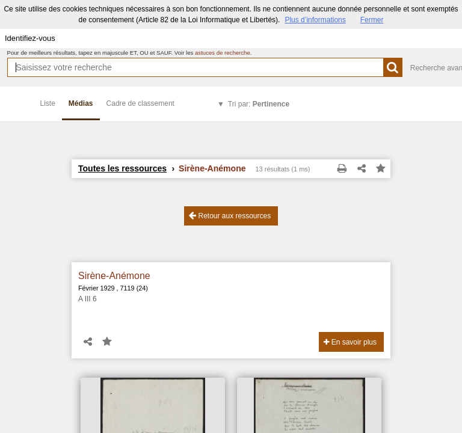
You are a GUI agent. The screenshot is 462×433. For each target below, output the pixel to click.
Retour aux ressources (230, 215)
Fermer (372, 20)
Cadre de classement (140, 103)
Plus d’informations (315, 20)
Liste (47, 103)
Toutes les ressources (122, 168)
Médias (81, 103)
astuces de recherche (222, 52)
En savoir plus (350, 342)
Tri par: (258, 104)
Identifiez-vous (30, 38)
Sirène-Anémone (114, 276)
